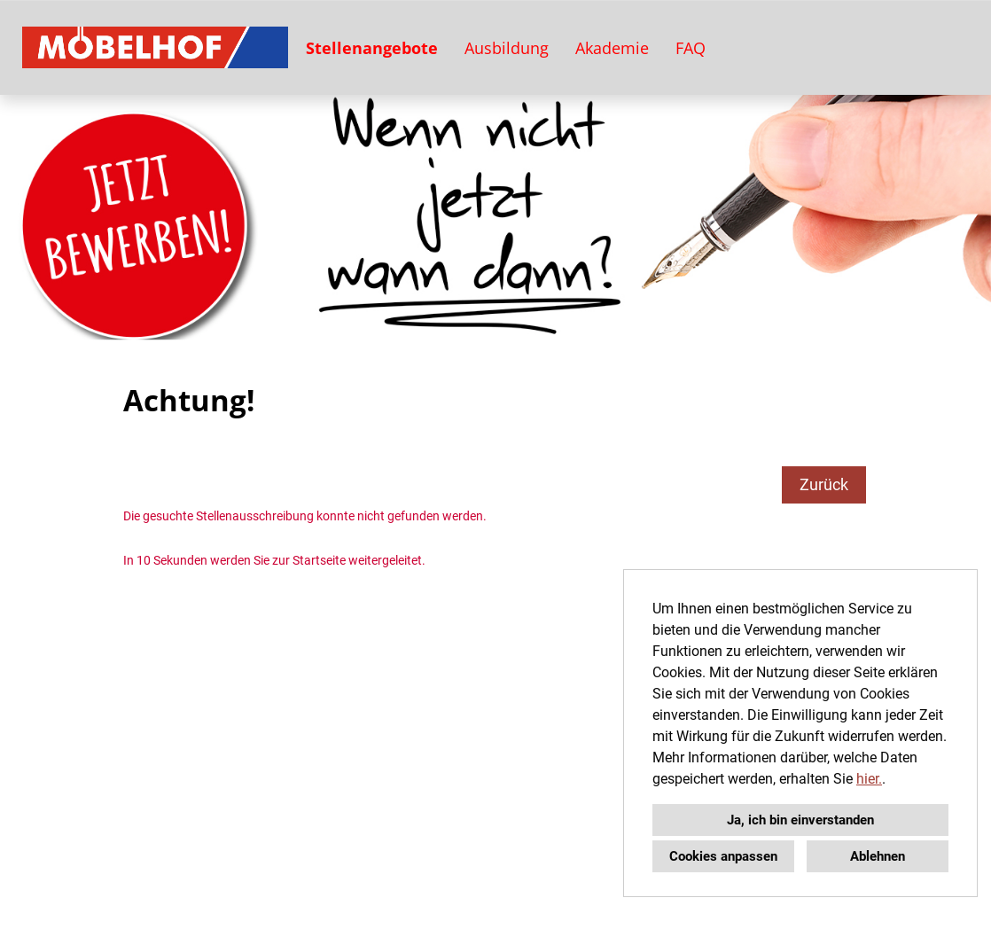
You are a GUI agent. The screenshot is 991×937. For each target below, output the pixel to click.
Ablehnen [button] (877, 856)
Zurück (824, 484)
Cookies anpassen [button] (723, 856)
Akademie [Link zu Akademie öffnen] (612, 48)
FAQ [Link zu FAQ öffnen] (690, 48)
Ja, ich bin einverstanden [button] (800, 820)
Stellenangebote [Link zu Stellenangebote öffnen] (372, 48)
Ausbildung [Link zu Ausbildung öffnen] (506, 48)
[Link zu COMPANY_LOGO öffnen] (155, 47)
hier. (869, 778)
